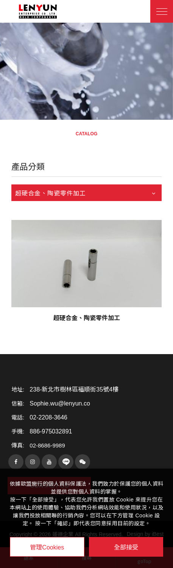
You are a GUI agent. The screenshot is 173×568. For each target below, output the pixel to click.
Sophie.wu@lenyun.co (60, 404)
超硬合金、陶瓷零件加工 (86, 318)
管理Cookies (47, 547)
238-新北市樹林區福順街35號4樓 (74, 390)
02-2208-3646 (48, 418)
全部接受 (126, 546)
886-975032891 (51, 432)
